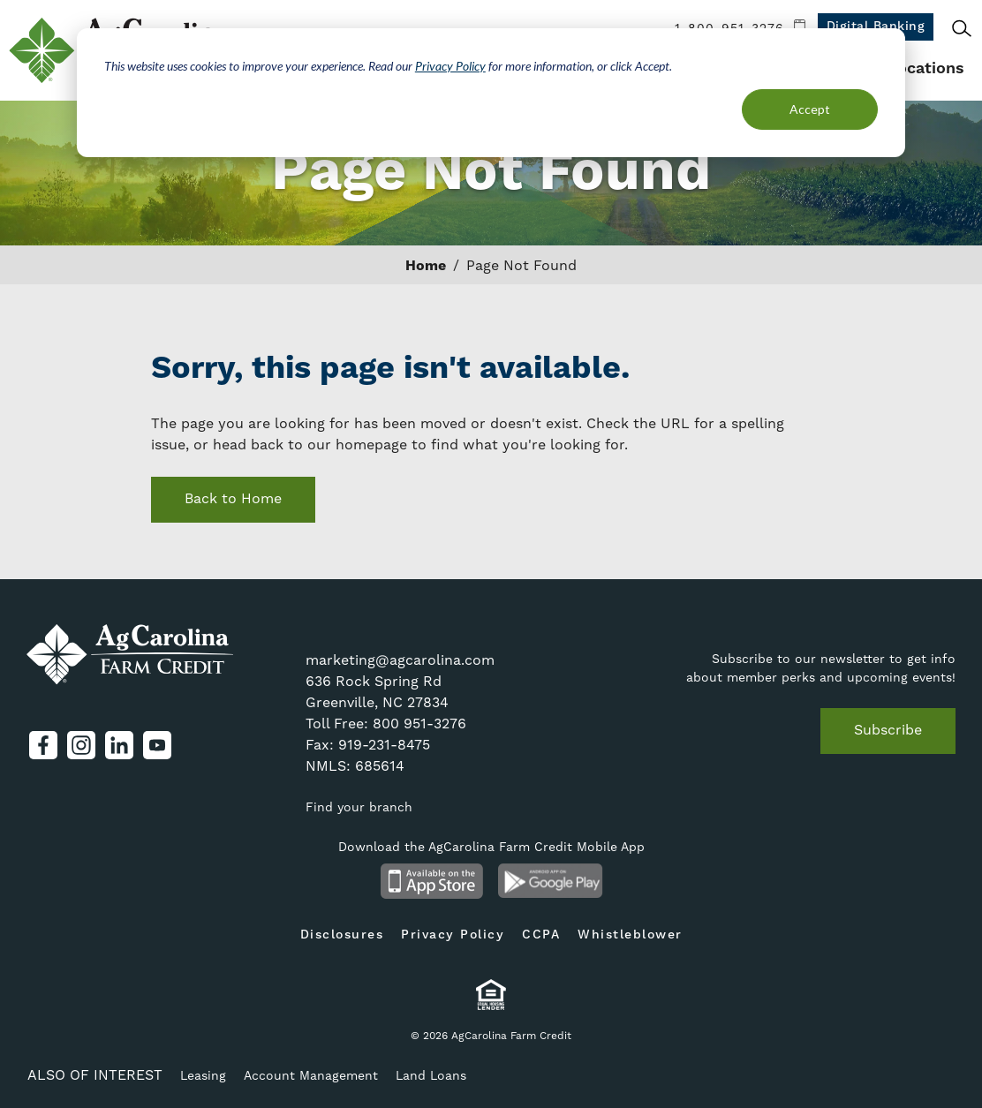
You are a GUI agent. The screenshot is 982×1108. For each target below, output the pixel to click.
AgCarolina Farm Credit (130, 655)
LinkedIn (119, 745)
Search (961, 28)
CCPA (541, 935)
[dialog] (491, 92)
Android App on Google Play (550, 881)
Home (425, 266)
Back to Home (233, 498)
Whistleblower (630, 935)
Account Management (311, 1075)
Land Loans (431, 1075)
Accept (809, 109)
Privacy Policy (450, 65)
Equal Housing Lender (491, 994)
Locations (926, 68)
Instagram (81, 745)
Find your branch (359, 807)
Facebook (43, 745)
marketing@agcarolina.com (400, 660)
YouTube (157, 745)
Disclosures (342, 935)
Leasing (203, 1075)
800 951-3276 (419, 723)
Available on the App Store (431, 881)
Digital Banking (876, 26)
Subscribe (888, 729)
